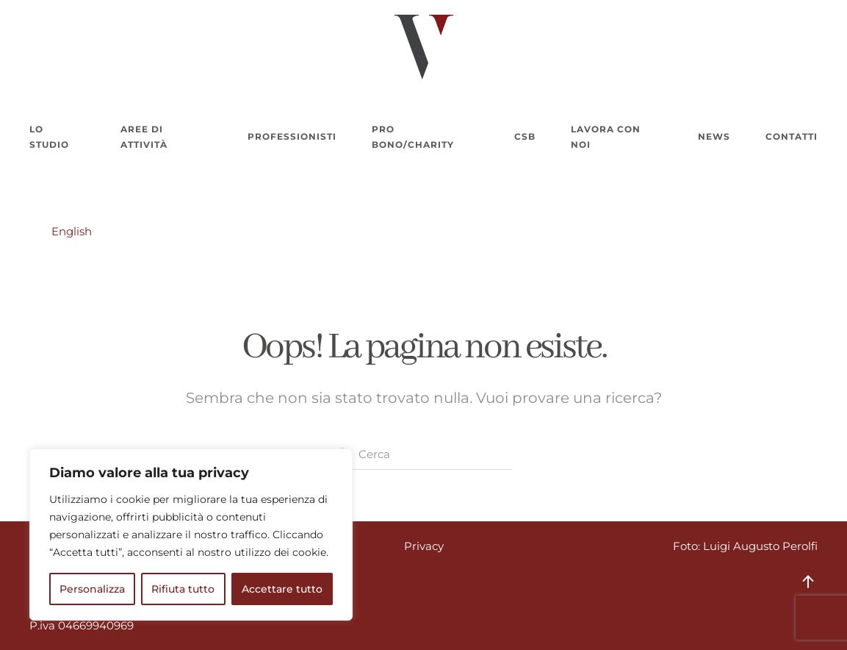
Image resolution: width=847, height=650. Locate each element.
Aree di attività (143, 137)
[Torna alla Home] (423, 47)
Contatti (791, 136)
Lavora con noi (606, 137)
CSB (525, 136)
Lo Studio (49, 137)
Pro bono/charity (413, 137)
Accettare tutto (282, 589)
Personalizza (92, 589)
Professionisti (292, 136)
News (714, 136)
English (71, 231)
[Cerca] (424, 454)
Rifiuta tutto (183, 589)
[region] (191, 535)
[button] (808, 581)
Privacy (424, 546)
